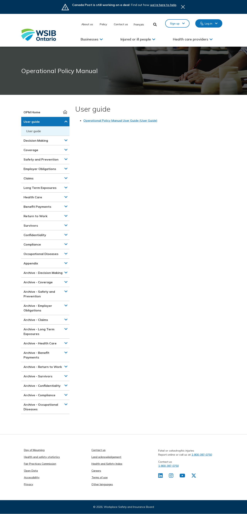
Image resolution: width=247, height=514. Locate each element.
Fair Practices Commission (40, 463)
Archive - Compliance (39, 395)
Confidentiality (35, 235)
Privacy (28, 484)
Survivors (31, 225)
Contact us (121, 24)
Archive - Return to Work (43, 367)
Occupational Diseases (41, 254)
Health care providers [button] (190, 39)
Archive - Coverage (38, 282)
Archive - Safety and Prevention (39, 294)
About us (87, 24)
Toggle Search (155, 24)
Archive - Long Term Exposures (39, 331)
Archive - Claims (36, 320)
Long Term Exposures (40, 188)
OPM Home (32, 112)
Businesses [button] (89, 39)
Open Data (31, 470)
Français (139, 24)
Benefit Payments (37, 207)
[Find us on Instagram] (171, 476)
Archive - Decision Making (43, 273)
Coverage (31, 150)
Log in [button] (208, 23)
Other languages (102, 484)
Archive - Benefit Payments (36, 355)
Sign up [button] (174, 23)
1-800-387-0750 (201, 454)
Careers (96, 470)
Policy (103, 24)
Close (183, 7)
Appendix (31, 263)
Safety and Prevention (41, 159)
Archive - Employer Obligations (38, 308)
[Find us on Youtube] (182, 476)
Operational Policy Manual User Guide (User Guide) (120, 120)
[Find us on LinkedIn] (160, 476)
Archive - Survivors (38, 376)
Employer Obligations (40, 169)
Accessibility (32, 477)
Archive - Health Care (40, 343)
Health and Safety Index (106, 463)
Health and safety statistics (42, 457)
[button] (66, 121)
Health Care (33, 197)
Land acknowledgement (106, 457)
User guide (32, 122)
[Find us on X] (193, 476)
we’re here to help (163, 5)
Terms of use (99, 477)
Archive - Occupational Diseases (41, 407)
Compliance (32, 244)
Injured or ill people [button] (135, 39)
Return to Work (35, 216)
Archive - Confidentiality (42, 386)
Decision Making (36, 140)
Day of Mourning (34, 450)
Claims (29, 178)
